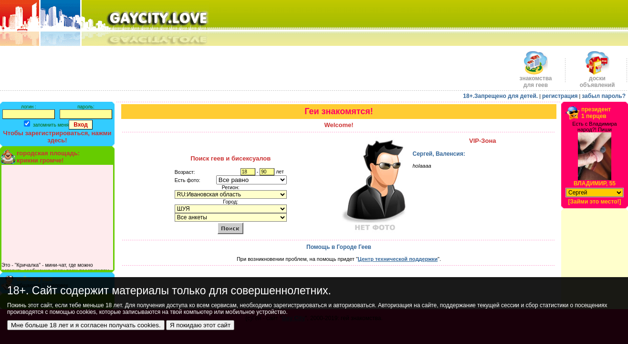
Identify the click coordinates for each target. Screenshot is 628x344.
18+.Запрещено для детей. (500, 96)
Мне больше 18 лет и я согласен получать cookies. (86, 325)
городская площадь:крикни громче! (48, 157)
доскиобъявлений (597, 79)
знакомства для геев (535, 79)
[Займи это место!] (594, 201)
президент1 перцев (596, 112)
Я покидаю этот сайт (200, 325)
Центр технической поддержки (398, 259)
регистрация (560, 96)
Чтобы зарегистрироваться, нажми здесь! (57, 136)
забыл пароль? (604, 96)
